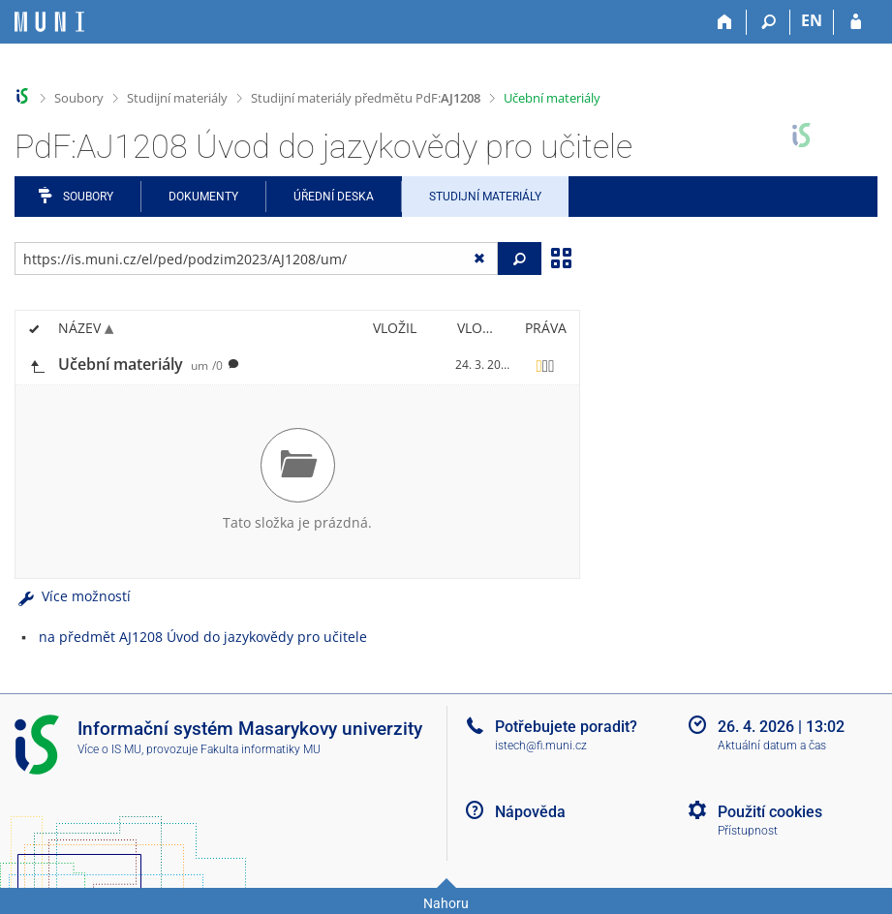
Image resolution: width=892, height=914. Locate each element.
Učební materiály (552, 98)
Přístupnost (748, 831)
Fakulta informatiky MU (260, 749)
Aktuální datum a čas (772, 745)
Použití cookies (770, 812)
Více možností (73, 596)
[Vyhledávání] (768, 22)
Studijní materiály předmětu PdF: (365, 98)
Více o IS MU (109, 749)
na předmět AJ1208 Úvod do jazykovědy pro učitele (203, 636)
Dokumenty (203, 196)
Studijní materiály (177, 98)
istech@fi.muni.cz (541, 745)
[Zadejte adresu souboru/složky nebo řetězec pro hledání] (256, 258)
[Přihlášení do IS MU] (855, 22)
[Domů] (725, 22)
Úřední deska (333, 196)
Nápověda (530, 812)
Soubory (79, 98)
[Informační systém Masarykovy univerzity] (49, 22)
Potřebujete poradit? (566, 726)
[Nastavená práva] (545, 365)
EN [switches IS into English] (811, 20)
